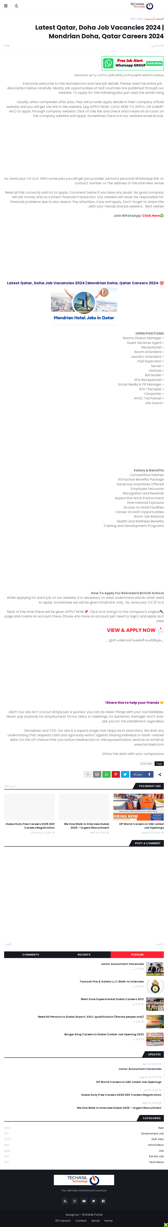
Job (84, 1151)
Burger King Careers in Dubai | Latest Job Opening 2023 (104, 1034)
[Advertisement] (84, 147)
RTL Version (63, 1221)
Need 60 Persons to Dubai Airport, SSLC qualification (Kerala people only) (91, 1017)
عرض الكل (10, 786)
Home (108, 1221)
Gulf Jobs (136, 19)
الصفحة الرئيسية (154, 19)
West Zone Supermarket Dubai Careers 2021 (112, 999)
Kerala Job (84, 1156)
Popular (137, 955)
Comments (30, 955)
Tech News (84, 1162)
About (95, 1221)
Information (84, 1145)
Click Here (151, 215)
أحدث (158, 944)
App (84, 1128)
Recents (84, 955)
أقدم (8, 944)
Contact (81, 1221)
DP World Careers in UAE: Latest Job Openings (141, 826)
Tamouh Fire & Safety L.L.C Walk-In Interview (112, 982)
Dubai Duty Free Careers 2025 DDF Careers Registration (30, 826)
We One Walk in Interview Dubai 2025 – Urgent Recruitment (86, 826)
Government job (84, 1134)
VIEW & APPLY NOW (131, 630)
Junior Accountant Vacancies (122, 964)
